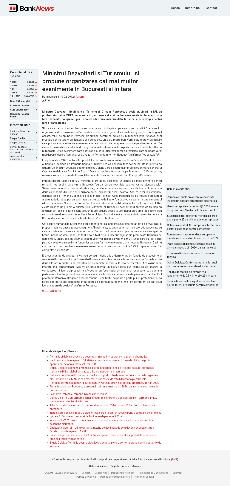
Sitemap (177, 472)
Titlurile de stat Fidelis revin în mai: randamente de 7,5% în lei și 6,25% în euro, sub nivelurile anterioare (192, 274)
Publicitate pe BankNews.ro (153, 472)
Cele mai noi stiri (98, 466)
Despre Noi (101, 472)
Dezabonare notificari (122, 472)
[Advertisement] (115, 42)
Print (46, 100)
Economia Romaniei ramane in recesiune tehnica (78, 394)
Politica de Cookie (86, 476)
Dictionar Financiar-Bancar (23, 132)
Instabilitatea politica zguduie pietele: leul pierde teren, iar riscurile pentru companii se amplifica (105, 412)
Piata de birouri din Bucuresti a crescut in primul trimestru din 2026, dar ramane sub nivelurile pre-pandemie (192, 245)
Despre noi (192, 8)
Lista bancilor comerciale (23, 157)
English (115, 466)
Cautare (136, 466)
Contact (211, 8)
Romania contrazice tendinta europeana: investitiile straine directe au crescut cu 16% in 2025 (104, 382)
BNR (174, 459)
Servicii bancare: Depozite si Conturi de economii (23, 150)
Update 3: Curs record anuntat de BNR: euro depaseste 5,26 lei (86, 416)
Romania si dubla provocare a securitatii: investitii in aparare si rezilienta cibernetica (99, 356)
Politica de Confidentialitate (115, 476)
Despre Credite (23, 138)
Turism (79, 96)
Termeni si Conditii (144, 476)
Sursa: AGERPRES (53, 291)
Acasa (175, 8)
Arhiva (125, 466)
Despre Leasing (23, 142)
